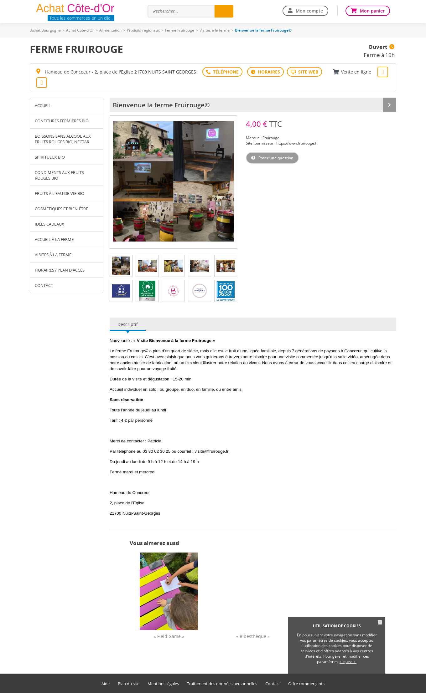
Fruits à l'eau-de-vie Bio (59, 193)
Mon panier (372, 11)
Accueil (43, 105)
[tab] (121, 266)
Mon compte (309, 11)
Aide (105, 683)
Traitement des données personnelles (222, 683)
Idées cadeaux (49, 224)
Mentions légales (163, 683)
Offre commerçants (306, 683)
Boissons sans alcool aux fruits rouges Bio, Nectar (63, 139)
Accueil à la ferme (54, 239)
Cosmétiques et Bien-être (61, 208)
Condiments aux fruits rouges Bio (59, 175)
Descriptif (127, 324)
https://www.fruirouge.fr (297, 143)
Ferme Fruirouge (179, 30)
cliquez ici (348, 661)
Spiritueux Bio (50, 157)
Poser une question (276, 158)
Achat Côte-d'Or (80, 30)
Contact (44, 285)
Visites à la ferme (215, 30)
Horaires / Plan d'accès (60, 270)
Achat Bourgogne (45, 30)
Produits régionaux (143, 30)
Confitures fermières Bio (62, 121)
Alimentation (110, 30)
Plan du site (128, 683)
